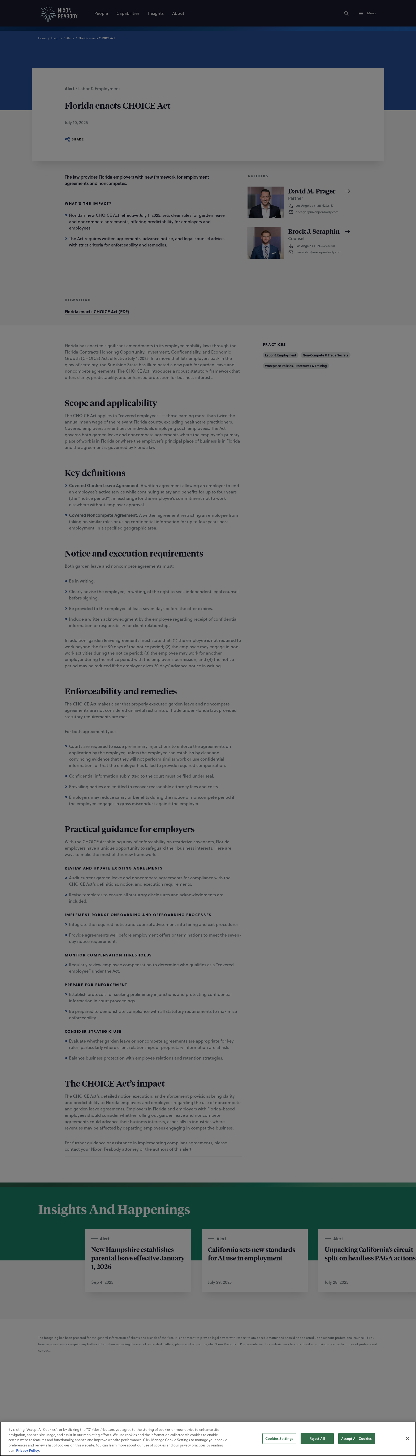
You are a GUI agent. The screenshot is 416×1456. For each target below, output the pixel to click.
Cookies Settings (279, 1438)
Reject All (317, 1438)
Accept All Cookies (356, 1438)
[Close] (407, 1438)
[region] (208, 1439)
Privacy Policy (27, 1450)
